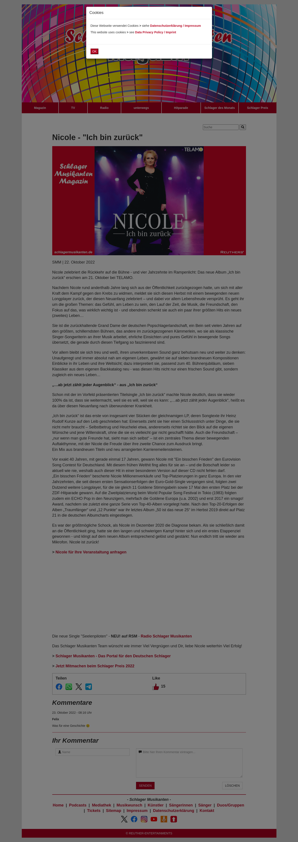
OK (94, 51)
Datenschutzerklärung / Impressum (175, 25)
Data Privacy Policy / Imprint (155, 32)
